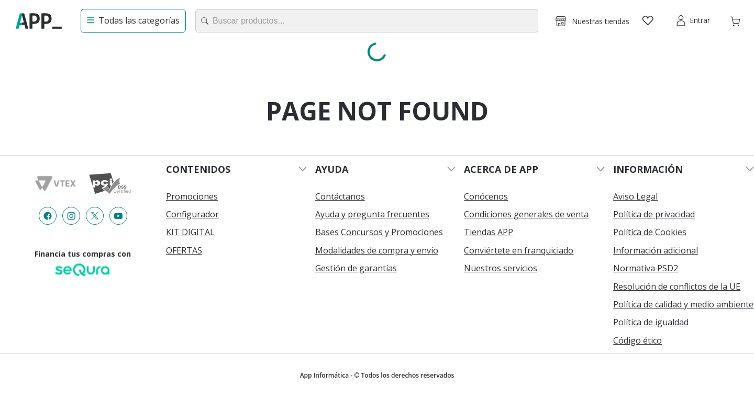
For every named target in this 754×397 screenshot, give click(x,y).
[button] (592, 21)
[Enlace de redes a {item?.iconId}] (48, 216)
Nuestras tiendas (600, 21)
